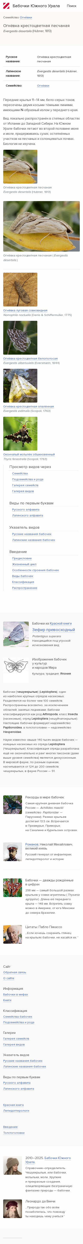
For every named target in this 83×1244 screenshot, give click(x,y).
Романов (31, 844)
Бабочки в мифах (15, 994)
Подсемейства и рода (27, 479)
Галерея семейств (25, 485)
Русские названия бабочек (31, 534)
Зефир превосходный (53, 629)
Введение (10, 1127)
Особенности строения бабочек (35, 570)
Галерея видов (23, 491)
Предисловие (22, 558)
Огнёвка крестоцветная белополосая (30, 358)
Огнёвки (26, 17)
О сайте (8, 978)
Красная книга (13, 1105)
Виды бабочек (22, 576)
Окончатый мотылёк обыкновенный (29, 454)
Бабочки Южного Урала (31, 6)
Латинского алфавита (27, 515)
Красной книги (61, 623)
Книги (7, 1000)
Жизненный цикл (24, 564)
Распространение (24, 588)
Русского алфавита (25, 509)
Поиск (71, 6)
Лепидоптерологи (16, 1110)
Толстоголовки (14, 1133)
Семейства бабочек (17, 1016)
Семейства (20, 473)
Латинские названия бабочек (33, 540)
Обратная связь (14, 972)
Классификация (23, 582)
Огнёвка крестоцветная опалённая (28, 406)
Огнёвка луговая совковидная (25, 310)
